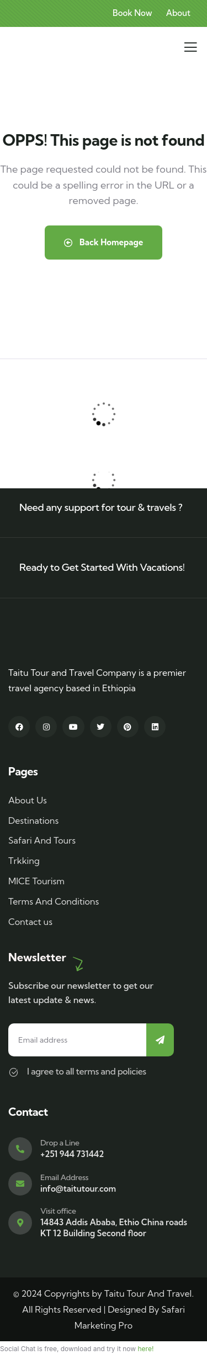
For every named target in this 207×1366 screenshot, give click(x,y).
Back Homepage (104, 242)
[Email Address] (20, 1184)
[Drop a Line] (20, 1149)
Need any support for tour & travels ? (100, 507)
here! (145, 1349)
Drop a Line (59, 1143)
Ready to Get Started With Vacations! (102, 567)
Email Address (64, 1177)
